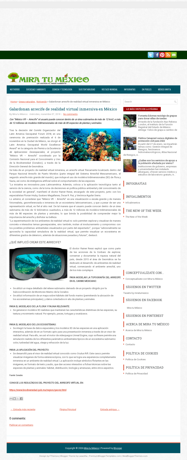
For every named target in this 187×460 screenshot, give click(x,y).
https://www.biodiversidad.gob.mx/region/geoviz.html (37, 390)
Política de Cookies (136, 359)
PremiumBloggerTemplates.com (105, 456)
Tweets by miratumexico (136, 293)
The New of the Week (137, 216)
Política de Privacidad (137, 373)
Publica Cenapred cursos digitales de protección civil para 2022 (157, 139)
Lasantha (83, 456)
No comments (70, 114)
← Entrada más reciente (22, 409)
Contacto (130, 344)
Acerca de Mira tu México (139, 330)
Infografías (129, 89)
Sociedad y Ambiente (36, 89)
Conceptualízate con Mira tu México (144, 279)
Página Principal (68, 409)
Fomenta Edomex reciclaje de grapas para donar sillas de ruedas (157, 117)
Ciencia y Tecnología (62, 89)
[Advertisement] (93, 25)
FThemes (54, 456)
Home (13, 101)
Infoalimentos (133, 202)
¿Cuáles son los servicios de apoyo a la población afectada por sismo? (157, 162)
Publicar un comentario (21, 425)
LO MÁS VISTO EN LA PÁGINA (142, 109)
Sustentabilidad (87, 89)
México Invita (164, 89)
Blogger (118, 448)
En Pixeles (147, 89)
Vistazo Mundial (110, 89)
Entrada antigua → (110, 409)
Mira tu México (134, 307)
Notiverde (15, 89)
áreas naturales (27, 101)
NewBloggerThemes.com (135, 456)
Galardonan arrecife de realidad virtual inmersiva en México (63, 109)
